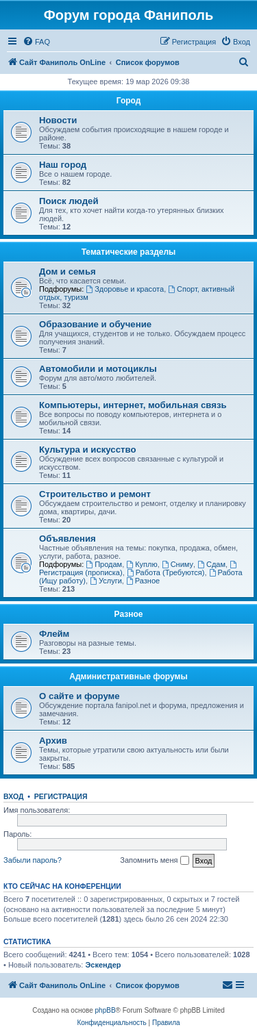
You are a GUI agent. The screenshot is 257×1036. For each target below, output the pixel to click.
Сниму (177, 564)
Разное (143, 581)
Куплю (141, 564)
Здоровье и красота (125, 289)
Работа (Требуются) (166, 572)
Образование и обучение (95, 324)
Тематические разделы (129, 252)
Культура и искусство (87, 449)
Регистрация (61, 796)
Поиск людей (69, 201)
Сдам (211, 564)
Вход (13, 796)
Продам (104, 564)
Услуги (106, 581)
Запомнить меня (154, 861)
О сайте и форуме (79, 696)
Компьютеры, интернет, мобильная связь (133, 405)
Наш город (62, 165)
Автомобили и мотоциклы (98, 369)
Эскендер (103, 965)
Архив (53, 740)
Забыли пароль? (32, 860)
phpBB (105, 1010)
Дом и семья (67, 271)
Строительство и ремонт (95, 494)
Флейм (54, 634)
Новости (58, 120)
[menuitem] (36, 42)
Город (129, 100)
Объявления (67, 538)
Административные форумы (128, 676)
